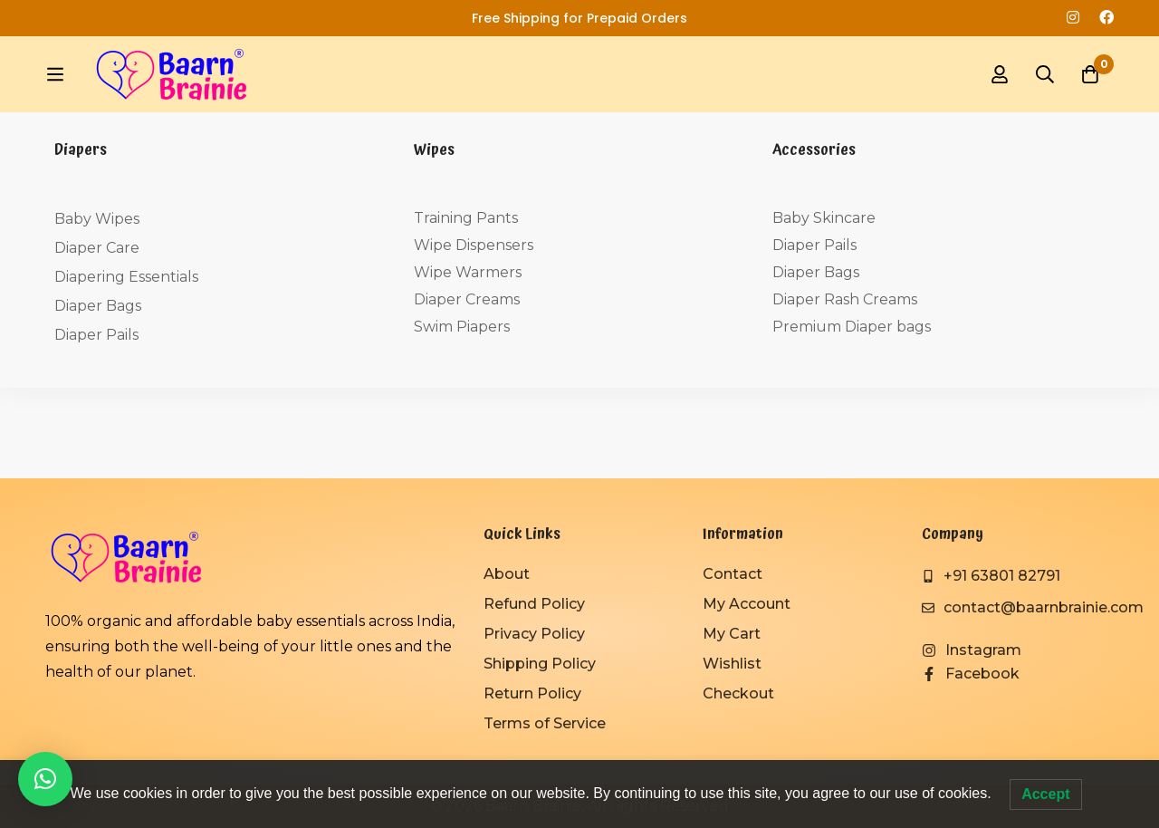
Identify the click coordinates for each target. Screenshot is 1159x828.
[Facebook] (971, 674)
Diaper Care (96, 247)
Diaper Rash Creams (844, 299)
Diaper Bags (97, 305)
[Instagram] (971, 650)
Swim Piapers (462, 326)
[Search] (1045, 74)
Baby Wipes (96, 218)
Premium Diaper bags (851, 326)
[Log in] (999, 74)
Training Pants (466, 217)
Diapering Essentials (126, 276)
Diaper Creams (467, 299)
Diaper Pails (96, 334)
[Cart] (1090, 74)
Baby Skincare (824, 217)
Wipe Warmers (468, 272)
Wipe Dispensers (473, 245)
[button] (45, 779)
